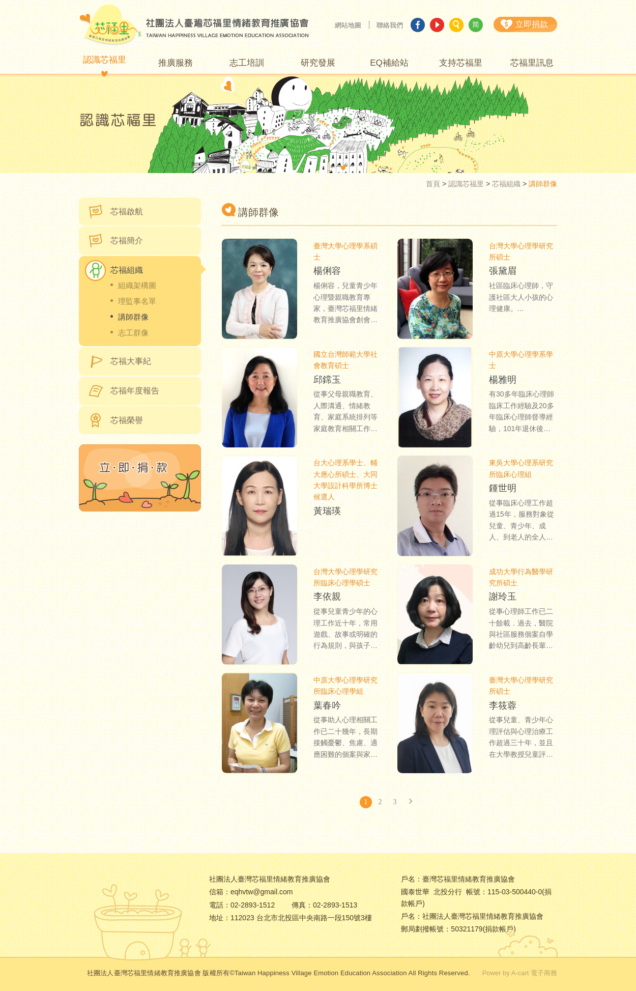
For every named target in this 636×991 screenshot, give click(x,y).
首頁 (433, 184)
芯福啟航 (126, 211)
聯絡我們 (390, 25)
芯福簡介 (126, 240)
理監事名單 (137, 301)
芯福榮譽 (126, 420)
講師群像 (133, 317)
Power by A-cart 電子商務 (519, 973)
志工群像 (133, 332)
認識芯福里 (466, 184)
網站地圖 (348, 25)
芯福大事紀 (130, 361)
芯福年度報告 (134, 390)
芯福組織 (506, 184)
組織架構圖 (137, 285)
